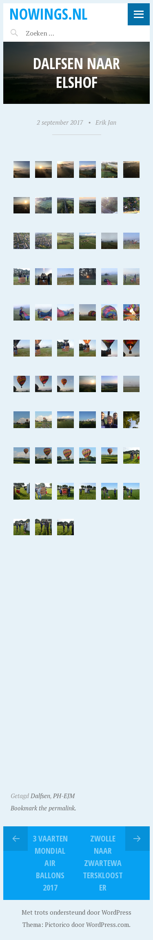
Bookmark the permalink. (43, 808)
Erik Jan (105, 122)
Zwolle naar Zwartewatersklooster (103, 863)
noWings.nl (48, 13)
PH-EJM (64, 796)
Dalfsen (40, 796)
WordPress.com (107, 924)
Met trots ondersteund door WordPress (76, 912)
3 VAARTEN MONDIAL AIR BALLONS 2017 (50, 863)
